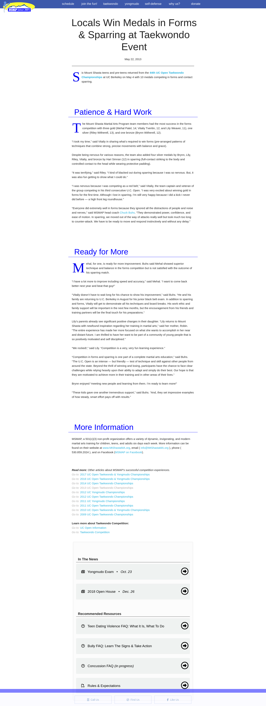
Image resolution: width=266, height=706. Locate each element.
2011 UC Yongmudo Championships (102, 501)
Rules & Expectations (134, 685)
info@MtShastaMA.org (154, 447)
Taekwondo (110, 3)
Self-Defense (153, 3)
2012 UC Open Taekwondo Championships (106, 496)
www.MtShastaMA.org (116, 447)
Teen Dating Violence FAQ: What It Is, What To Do (134, 626)
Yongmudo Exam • (134, 571)
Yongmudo (132, 3)
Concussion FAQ (134, 665)
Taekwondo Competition (95, 532)
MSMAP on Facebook (128, 452)
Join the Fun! (89, 3)
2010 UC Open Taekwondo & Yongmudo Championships (115, 510)
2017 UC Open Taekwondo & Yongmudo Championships (115, 474)
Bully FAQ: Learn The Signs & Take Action (134, 646)
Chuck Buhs (127, 212)
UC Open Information (93, 527)
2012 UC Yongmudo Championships (102, 492)
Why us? (174, 3)
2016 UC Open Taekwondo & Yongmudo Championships (115, 478)
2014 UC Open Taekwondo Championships (106, 483)
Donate (195, 3)
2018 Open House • (134, 591)
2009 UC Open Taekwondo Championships (106, 514)
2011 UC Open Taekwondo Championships (106, 505)
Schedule (68, 3)
